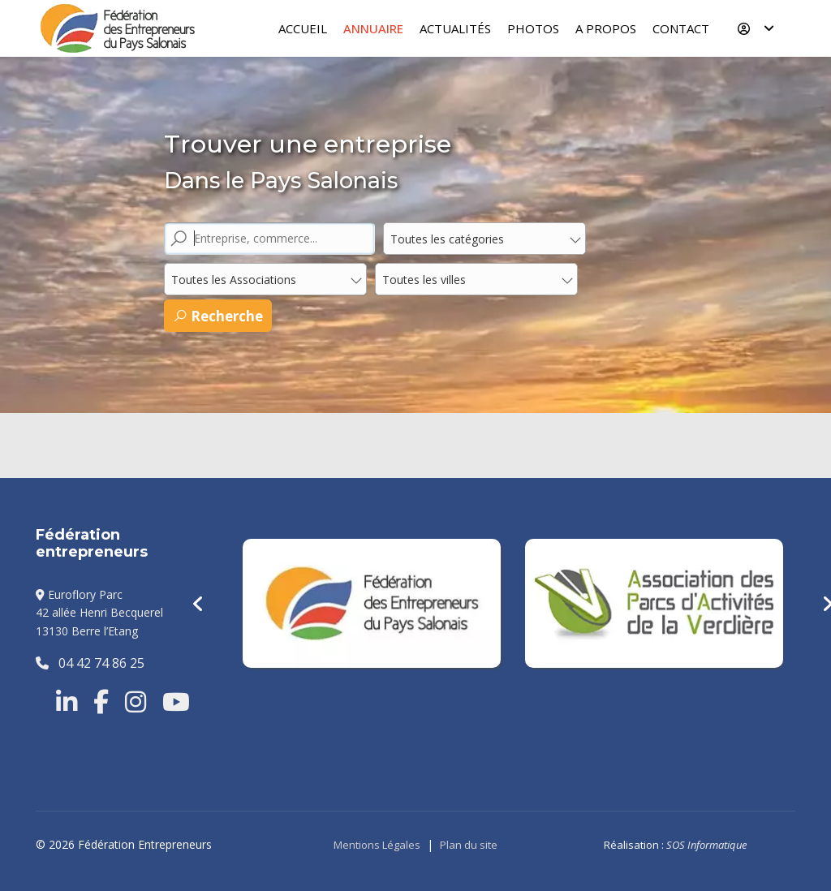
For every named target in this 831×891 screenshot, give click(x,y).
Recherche (218, 316)
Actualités (455, 28)
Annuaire (373, 28)
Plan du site (468, 844)
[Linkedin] (66, 701)
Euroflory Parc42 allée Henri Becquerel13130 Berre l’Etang (99, 613)
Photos (533, 28)
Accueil (302, 28)
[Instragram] (135, 701)
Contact (680, 28)
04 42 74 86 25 (90, 663)
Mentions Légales (377, 844)
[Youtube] (176, 701)
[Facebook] (101, 701)
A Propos (605, 28)
